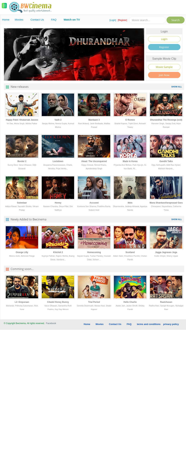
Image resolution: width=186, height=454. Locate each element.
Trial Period (94, 302)
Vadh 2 (58, 120)
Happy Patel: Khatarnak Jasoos (22, 120)
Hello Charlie (130, 302)
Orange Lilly (22, 252)
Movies (19, 19)
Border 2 (21, 161)
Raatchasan (166, 302)
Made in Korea (130, 161)
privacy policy (171, 324)
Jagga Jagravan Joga (166, 252)
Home (5, 19)
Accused (94, 202)
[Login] (113, 20)
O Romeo (130, 120)
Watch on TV (72, 19)
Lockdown (58, 161)
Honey (58, 202)
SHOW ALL (176, 87)
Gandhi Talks (166, 161)
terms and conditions (148, 324)
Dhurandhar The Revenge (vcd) (166, 120)
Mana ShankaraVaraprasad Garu (166, 202)
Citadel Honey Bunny (58, 302)
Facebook (51, 323)
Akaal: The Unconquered (94, 161)
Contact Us (37, 19)
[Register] (122, 20)
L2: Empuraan (22, 302)
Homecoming (94, 252)
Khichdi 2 (58, 252)
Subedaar (22, 202)
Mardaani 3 (94, 120)
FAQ (53, 19)
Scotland (130, 252)
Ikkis (130, 202)
